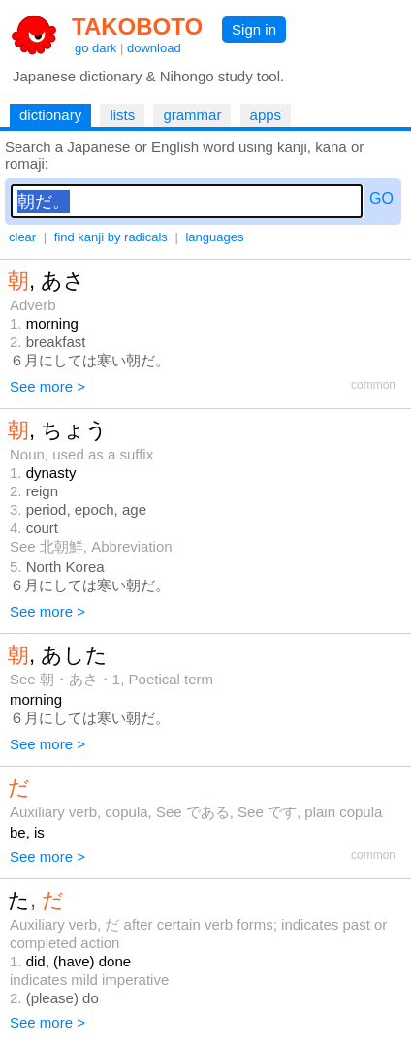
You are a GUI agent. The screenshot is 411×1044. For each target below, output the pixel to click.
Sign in (254, 29)
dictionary (50, 115)
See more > (47, 386)
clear (22, 237)
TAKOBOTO (137, 27)
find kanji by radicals (111, 237)
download (154, 48)
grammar (192, 115)
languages (214, 237)
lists (122, 115)
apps (266, 115)
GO (381, 198)
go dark (95, 48)
